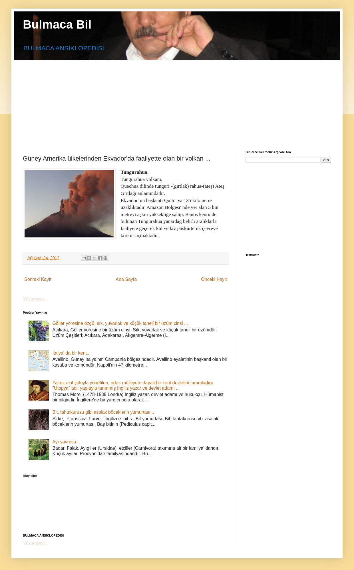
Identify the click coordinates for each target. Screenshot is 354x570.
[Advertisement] (121, 100)
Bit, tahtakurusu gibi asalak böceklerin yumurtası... (103, 412)
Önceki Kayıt (214, 279)
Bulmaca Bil (57, 24)
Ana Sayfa (126, 279)
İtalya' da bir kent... (71, 353)
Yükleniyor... (35, 299)
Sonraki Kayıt (37, 279)
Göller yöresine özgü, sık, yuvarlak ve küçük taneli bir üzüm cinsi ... (120, 323)
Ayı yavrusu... (66, 441)
